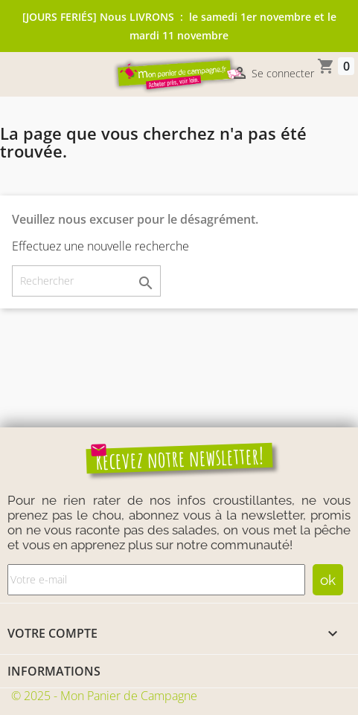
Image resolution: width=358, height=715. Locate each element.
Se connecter (272, 74)
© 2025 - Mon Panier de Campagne (104, 696)
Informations (53, 671)
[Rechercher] (86, 281)
